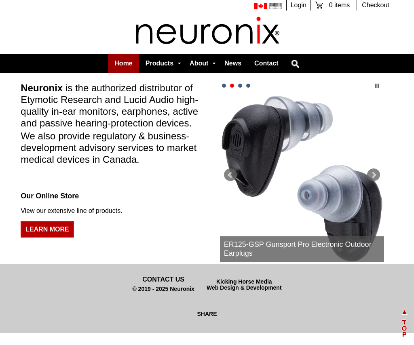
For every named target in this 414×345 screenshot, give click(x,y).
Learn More (47, 229)
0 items (339, 5)
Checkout (375, 5)
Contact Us (163, 279)
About (199, 63)
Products (159, 63)
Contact (266, 63)
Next (373, 174)
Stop (377, 86)
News (232, 63)
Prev (230, 174)
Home (123, 63)
